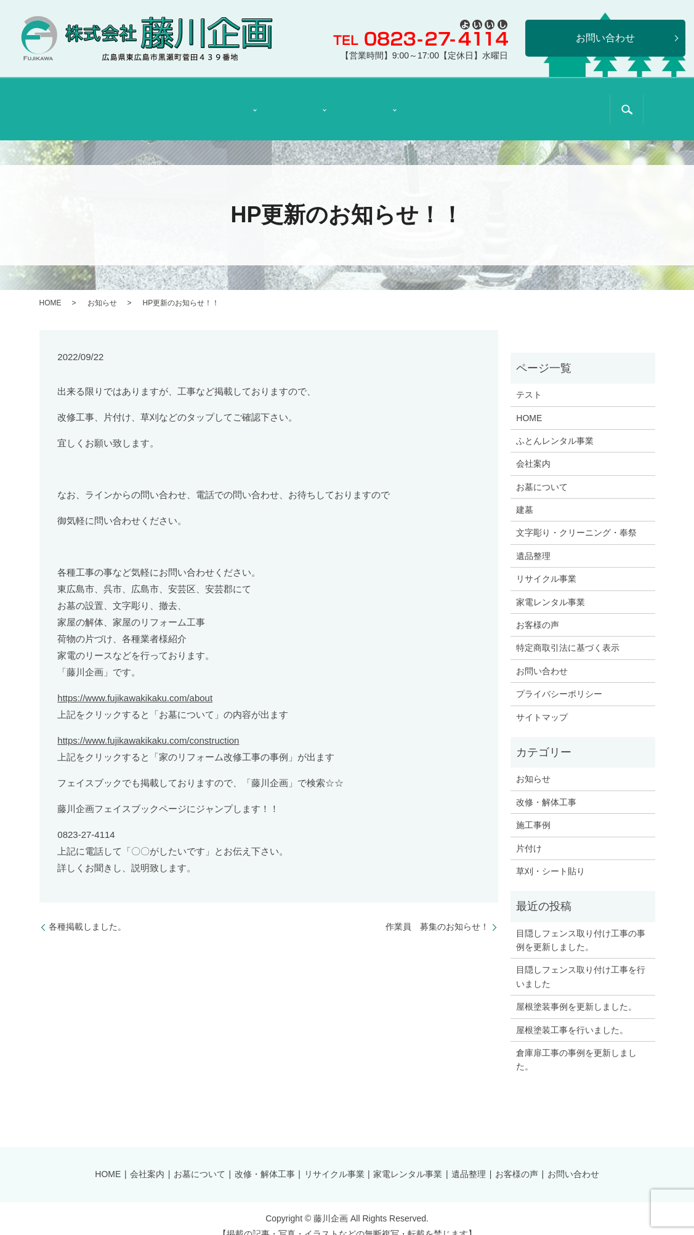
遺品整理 (435, 102)
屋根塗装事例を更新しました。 (576, 991)
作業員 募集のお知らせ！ (437, 911)
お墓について (542, 472)
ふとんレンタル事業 (555, 425)
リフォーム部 (291, 102)
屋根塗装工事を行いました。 (572, 1014)
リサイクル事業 (546, 563)
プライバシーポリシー (559, 678)
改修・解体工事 (546, 787)
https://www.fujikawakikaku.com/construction (148, 725)
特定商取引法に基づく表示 (575, 101)
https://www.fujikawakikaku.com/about (134, 682)
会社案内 (156, 102)
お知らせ (102, 287)
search (626, 102)
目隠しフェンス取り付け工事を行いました (580, 961)
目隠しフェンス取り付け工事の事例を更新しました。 (580, 924)
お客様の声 (505, 102)
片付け (529, 832)
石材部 (221, 102)
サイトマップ (542, 701)
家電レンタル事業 (550, 586)
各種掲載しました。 (87, 911)
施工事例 (533, 810)
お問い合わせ (542, 656)
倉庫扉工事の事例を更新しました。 (576, 1044)
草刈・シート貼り (550, 856)
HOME (86, 102)
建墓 (524, 494)
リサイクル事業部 (360, 101)
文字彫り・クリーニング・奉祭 (576, 517)
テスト (529, 379)
